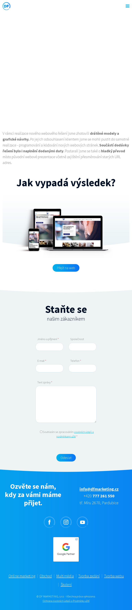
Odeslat (66, 457)
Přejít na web (66, 268)
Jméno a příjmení (48, 339)
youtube (82, 522)
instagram (66, 522)
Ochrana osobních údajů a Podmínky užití (66, 601)
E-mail (41, 361)
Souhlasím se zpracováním (67, 434)
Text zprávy (44, 382)
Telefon (75, 361)
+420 (99, 496)
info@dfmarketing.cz (99, 489)
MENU (127, 6)
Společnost (77, 339)
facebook (49, 522)
